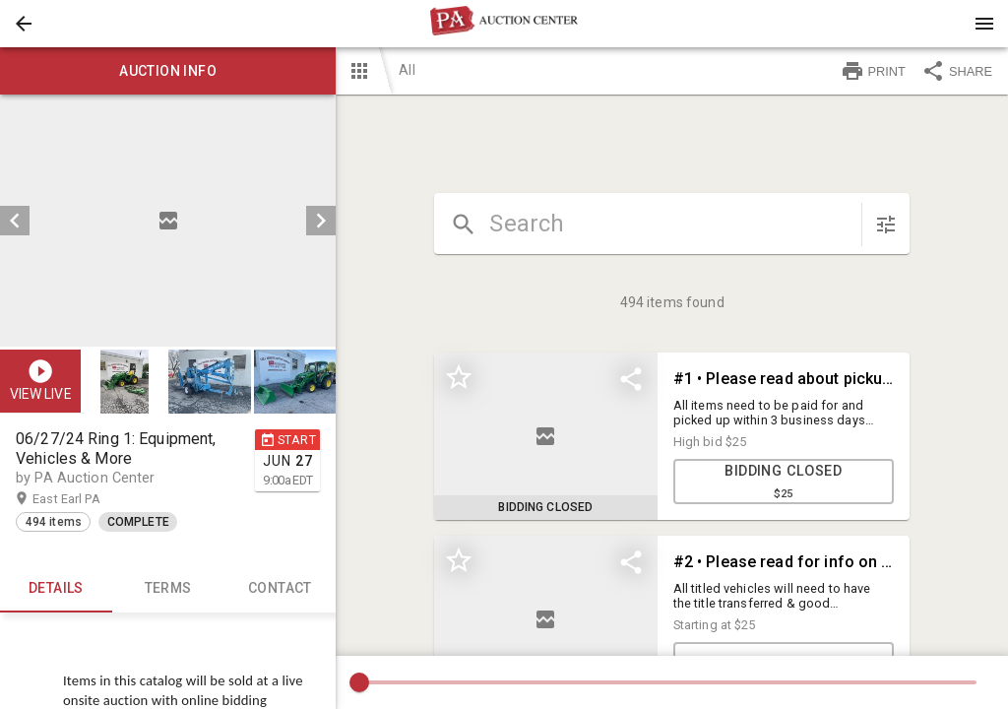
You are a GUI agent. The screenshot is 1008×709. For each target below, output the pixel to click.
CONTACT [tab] (280, 588)
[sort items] (886, 224)
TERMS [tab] (168, 588)
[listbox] (168, 221)
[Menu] (984, 23)
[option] (168, 221)
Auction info (168, 71)
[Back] (23, 23)
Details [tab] (56, 588)
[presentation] (504, 23)
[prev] (15, 220)
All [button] (406, 70)
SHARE (956, 71)
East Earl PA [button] (85, 499)
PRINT (873, 71)
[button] (23, 23)
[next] (321, 220)
